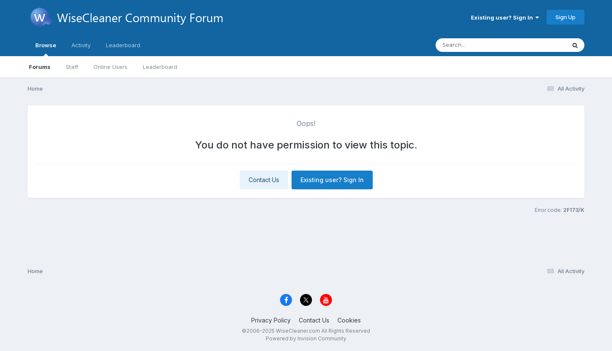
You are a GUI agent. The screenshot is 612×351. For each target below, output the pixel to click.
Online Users (111, 66)
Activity (81, 45)
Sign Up (565, 17)
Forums (40, 66)
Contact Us (264, 179)
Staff (72, 66)
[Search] (477, 45)
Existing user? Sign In (505, 17)
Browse (45, 49)
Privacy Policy (271, 320)
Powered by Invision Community (306, 338)
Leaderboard (160, 66)
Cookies (349, 320)
